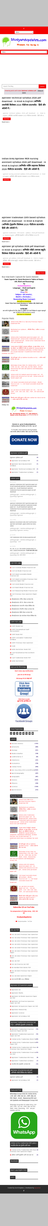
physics (14, 788)
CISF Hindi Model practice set (22, 589)
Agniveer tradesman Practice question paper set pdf (22, 1035)
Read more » (6, 122)
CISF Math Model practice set (22, 593)
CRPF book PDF (17, 640)
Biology (14, 755)
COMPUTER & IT (17, 762)
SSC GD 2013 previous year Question (25, 946)
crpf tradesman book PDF (21, 663)
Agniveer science (18, 1018)
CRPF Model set (17, 631)
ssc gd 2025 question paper (22, 981)
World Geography (18, 779)
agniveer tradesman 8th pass (23, 1063)
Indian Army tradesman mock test (24, 1044)
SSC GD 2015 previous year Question (25, 949)
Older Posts (40, 276)
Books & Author (17, 759)
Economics (16, 769)
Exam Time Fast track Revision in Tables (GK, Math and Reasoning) (24, 309)
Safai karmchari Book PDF (21, 655)
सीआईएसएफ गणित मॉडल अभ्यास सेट (22, 604)
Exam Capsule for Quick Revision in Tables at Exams (24, 285)
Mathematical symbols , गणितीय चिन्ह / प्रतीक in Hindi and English (27, 814)
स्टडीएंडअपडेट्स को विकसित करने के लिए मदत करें (24, 431)
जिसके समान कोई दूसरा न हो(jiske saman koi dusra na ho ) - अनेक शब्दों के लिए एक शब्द (28, 902)
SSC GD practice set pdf (20, 969)
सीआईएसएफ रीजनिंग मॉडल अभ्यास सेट (23, 614)
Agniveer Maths (17, 998)
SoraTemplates (19, 1193)
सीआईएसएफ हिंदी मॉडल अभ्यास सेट (22, 617)
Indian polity (17, 772)
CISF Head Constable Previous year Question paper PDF (23, 585)
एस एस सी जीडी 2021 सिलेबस (20, 984)
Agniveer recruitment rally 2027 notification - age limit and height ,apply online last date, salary (23, 529)
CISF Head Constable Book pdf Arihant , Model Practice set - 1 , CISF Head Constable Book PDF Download (27, 389)
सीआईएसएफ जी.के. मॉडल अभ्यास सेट (22, 608)
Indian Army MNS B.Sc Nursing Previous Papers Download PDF (27, 806)
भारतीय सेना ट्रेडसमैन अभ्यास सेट (21, 1069)
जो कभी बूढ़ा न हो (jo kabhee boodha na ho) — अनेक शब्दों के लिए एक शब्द (28, 851)
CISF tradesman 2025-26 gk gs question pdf (23, 542)
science (15, 792)
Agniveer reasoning (19, 1015)
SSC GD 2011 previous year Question (25, 940)
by (24, 289)
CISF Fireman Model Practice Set (24, 573)
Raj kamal (37, 1193)
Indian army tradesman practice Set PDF (23, 1058)
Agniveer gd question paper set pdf (25, 1011)
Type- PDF (24, 295)
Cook (13, 651)
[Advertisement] (24, 13)
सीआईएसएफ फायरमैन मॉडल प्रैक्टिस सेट (23, 611)
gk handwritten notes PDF (21, 973)
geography (16, 782)
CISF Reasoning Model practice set (24, 596)
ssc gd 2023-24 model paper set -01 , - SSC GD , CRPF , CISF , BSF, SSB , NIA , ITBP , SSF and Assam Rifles (27, 397)
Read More (7, 119)
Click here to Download (24, 307)
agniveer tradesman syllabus (23, 478)
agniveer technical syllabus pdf (23, 474)
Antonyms (15, 752)
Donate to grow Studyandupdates (24, 429)
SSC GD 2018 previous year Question (25, 953)
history (14, 785)
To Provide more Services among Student (24, 435)
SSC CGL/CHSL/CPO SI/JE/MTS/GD (23, 775)
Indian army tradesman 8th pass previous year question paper (23, 1053)
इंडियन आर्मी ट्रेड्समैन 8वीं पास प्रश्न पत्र (22, 1160)
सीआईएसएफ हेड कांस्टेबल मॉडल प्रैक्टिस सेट (24, 621)
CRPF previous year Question (22, 648)
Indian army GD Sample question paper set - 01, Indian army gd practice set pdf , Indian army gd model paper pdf (27, 381)
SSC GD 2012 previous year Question (25, 943)
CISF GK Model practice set (21, 576)
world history (17, 795)
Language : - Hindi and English (24, 293)
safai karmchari (18, 666)
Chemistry (15, 765)
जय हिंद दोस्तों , (24, 314)
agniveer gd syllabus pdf (21, 466)
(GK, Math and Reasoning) (24, 287)
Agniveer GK (16, 995)
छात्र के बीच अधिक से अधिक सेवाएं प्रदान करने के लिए (24, 437)
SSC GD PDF (16, 966)
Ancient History (17, 749)
